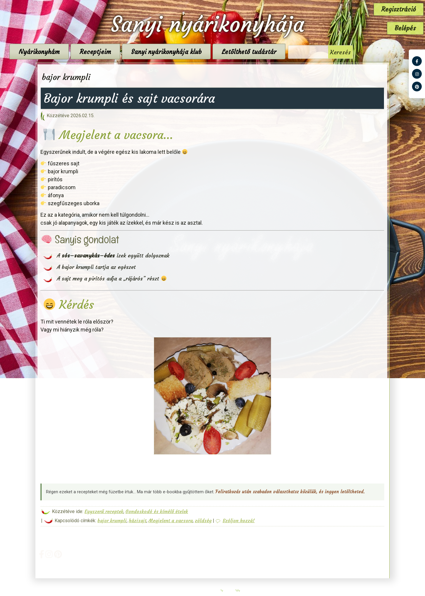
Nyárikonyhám (70, 52)
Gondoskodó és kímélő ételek (156, 511)
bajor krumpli (112, 520)
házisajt (137, 520)
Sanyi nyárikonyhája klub (197, 52)
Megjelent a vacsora (170, 520)
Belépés (405, 28)
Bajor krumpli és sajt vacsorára (129, 98)
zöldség (203, 520)
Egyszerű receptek (103, 511)
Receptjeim (126, 52)
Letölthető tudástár (280, 52)
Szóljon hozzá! (239, 520)
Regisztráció (398, 9)
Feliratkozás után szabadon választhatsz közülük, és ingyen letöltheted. (289, 491)
